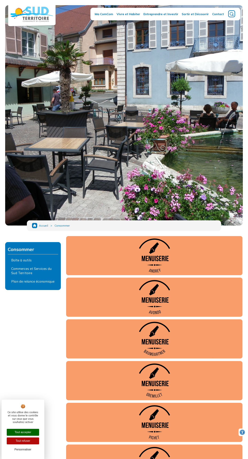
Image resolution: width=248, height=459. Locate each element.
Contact (218, 14)
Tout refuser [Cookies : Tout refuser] (23, 440)
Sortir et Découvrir (195, 14)
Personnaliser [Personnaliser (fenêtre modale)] (22, 449)
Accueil (43, 225)
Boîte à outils (21, 260)
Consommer (62, 225)
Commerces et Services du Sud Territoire (31, 271)
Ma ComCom (104, 14)
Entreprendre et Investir (160, 14)
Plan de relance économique (32, 281)
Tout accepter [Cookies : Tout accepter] (23, 432)
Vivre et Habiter (128, 14)
